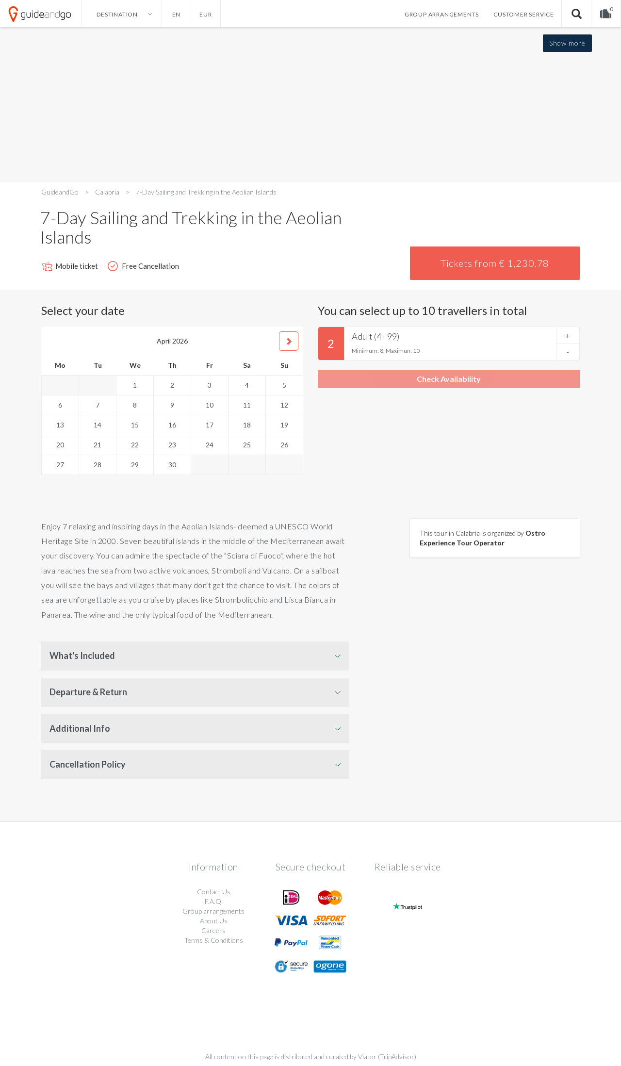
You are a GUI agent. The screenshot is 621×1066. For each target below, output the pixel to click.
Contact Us (213, 891)
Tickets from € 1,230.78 (495, 263)
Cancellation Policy (87, 764)
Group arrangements (442, 14)
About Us (214, 921)
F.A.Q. (214, 901)
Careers (213, 930)
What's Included (82, 655)
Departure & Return (88, 692)
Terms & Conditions (213, 940)
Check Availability (449, 378)
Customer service (523, 14)
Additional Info (79, 728)
